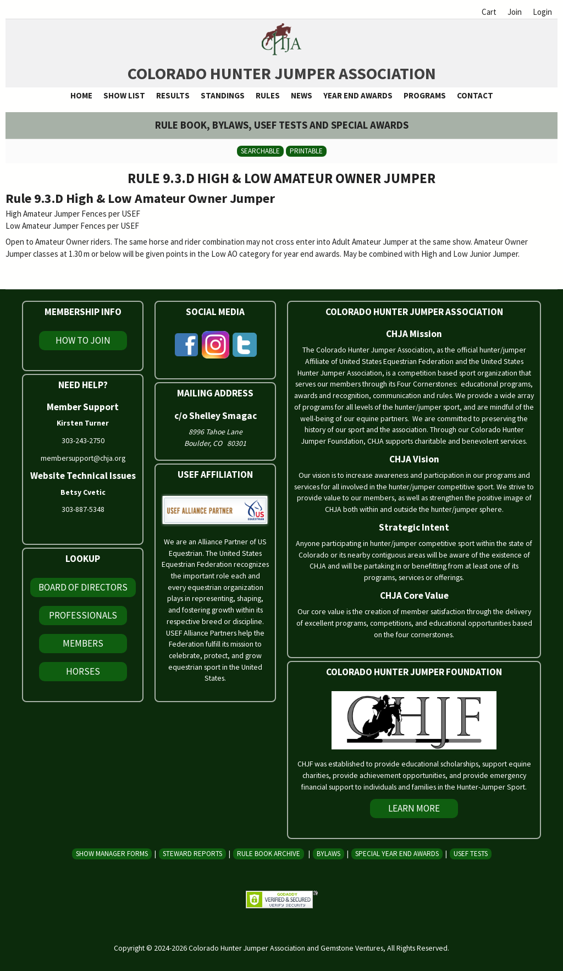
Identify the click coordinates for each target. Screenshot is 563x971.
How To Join (83, 340)
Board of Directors (83, 587)
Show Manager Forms (112, 853)
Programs (425, 95)
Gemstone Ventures (352, 948)
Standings (223, 95)
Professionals (83, 615)
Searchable (260, 151)
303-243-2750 (83, 440)
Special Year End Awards (397, 853)
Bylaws (328, 853)
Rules (268, 95)
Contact (475, 95)
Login (542, 12)
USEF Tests (471, 853)
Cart (489, 12)
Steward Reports (192, 853)
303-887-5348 (83, 509)
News (301, 95)
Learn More (414, 808)
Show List (124, 95)
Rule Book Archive (268, 853)
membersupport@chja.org (83, 458)
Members (83, 643)
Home (81, 95)
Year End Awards (358, 95)
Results (173, 95)
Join (514, 12)
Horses (83, 671)
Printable (306, 151)
